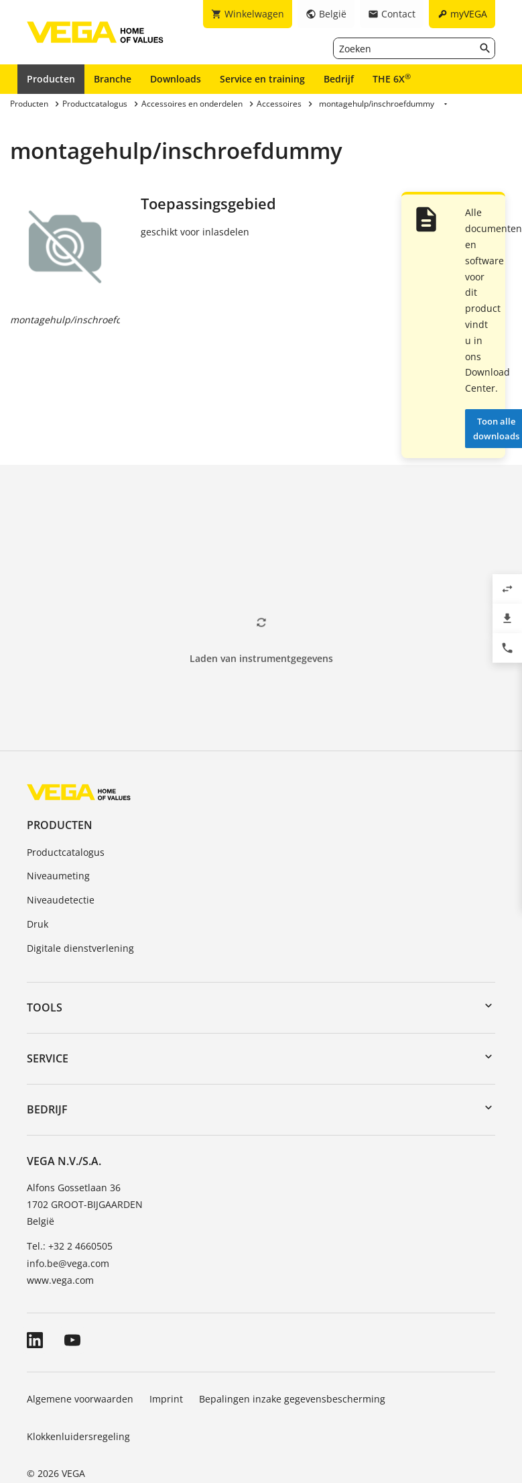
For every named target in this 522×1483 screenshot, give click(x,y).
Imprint (166, 1398)
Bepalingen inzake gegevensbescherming (292, 1398)
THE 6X (392, 78)
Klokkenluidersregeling (78, 1436)
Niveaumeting (58, 875)
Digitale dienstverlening (80, 948)
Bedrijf (339, 78)
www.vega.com (60, 1280)
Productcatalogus (66, 852)
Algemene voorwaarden (80, 1398)
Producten (51, 78)
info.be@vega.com (68, 1263)
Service (47, 1058)
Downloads (175, 78)
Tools (44, 1007)
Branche (112, 78)
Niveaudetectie (60, 899)
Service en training (262, 78)
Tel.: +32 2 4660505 (70, 1246)
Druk (37, 924)
